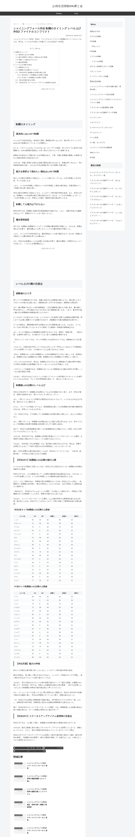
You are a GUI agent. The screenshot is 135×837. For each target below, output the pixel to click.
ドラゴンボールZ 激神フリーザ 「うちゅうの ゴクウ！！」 (106, 222)
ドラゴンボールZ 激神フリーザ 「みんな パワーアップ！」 (105, 182)
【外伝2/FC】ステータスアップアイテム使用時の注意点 (37, 83)
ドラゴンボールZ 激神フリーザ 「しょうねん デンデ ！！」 (106, 214)
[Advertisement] (48, 104)
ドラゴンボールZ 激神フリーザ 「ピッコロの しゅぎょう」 (106, 190)
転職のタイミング (21, 52)
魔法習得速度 (23, 62)
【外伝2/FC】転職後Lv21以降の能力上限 (32, 72)
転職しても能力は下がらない (28, 60)
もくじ (32, 48)
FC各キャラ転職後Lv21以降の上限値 (34, 78)
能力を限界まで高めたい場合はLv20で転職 (33, 57)
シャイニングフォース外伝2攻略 (53, 748)
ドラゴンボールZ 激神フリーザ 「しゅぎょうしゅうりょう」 (106, 206)
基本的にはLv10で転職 (26, 54)
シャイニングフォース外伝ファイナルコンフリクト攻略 (29, 751)
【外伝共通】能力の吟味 (27, 80)
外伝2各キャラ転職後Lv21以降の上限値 (35, 75)
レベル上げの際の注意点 (24, 65)
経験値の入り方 (24, 67)
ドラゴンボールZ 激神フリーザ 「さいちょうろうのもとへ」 (106, 198)
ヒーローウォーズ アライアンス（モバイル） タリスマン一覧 (105, 173)
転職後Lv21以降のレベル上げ (28, 70)
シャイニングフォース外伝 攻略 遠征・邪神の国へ (28, 748)
